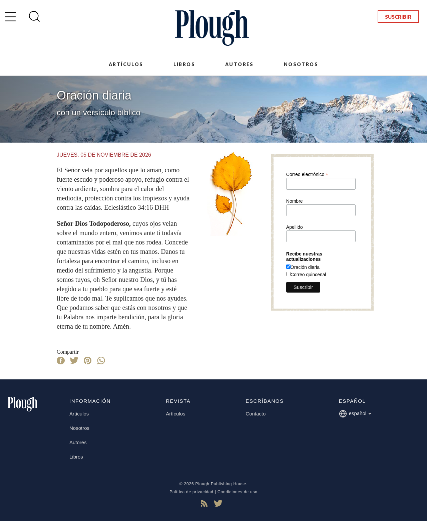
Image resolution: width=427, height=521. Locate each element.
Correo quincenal (308, 274)
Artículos (126, 64)
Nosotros (301, 64)
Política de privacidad (191, 492)
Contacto (256, 413)
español (355, 414)
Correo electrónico (307, 174)
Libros (184, 64)
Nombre (294, 201)
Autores (239, 64)
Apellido (294, 227)
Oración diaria (305, 267)
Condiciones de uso (238, 492)
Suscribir (398, 17)
